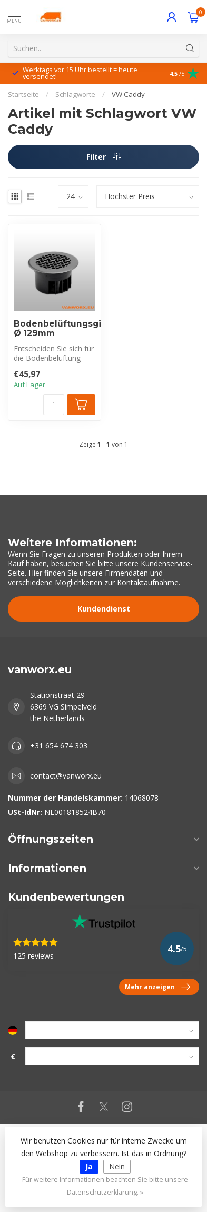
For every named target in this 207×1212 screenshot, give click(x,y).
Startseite (23, 94)
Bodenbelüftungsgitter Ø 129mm (54, 328)
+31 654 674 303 (58, 746)
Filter (103, 157)
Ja (89, 1166)
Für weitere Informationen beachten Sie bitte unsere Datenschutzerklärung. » (105, 1186)
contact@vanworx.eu (66, 776)
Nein (117, 1166)
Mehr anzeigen (157, 987)
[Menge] (53, 404)
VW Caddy (128, 94)
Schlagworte (75, 94)
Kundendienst (103, 609)
